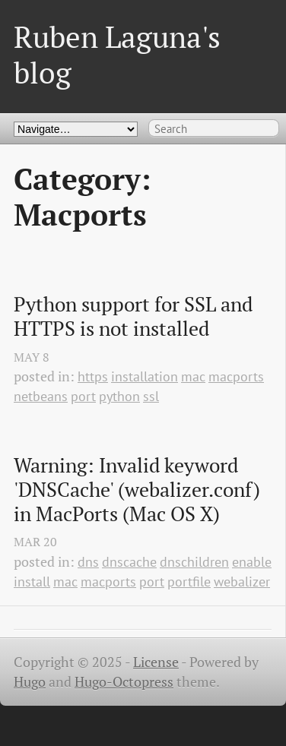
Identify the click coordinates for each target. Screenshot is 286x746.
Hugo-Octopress (124, 682)
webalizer (242, 581)
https (93, 376)
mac (193, 376)
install (32, 581)
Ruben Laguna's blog (117, 54)
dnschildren (194, 562)
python (119, 396)
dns (88, 562)
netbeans (41, 396)
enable (252, 562)
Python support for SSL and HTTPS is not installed (135, 316)
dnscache (129, 562)
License (156, 662)
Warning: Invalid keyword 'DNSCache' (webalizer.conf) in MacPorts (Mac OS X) (139, 490)
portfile (189, 581)
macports (236, 376)
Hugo (30, 682)
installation (144, 376)
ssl (151, 396)
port (83, 396)
